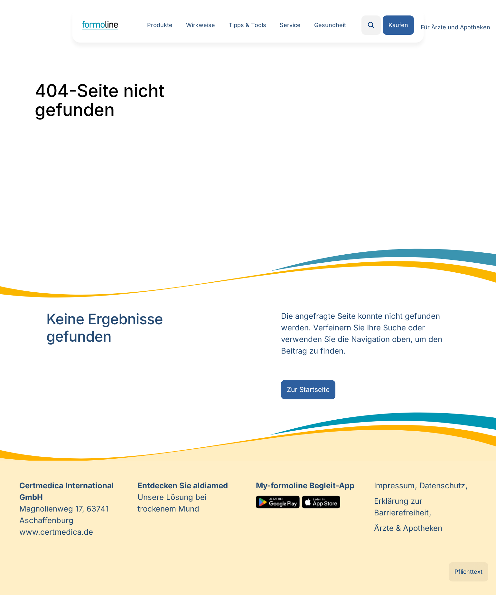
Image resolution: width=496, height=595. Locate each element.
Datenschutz (443, 485)
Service (290, 25)
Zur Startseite (308, 389)
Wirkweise (200, 25)
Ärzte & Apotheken (408, 528)
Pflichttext (468, 571)
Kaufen (398, 25)
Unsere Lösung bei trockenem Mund (182, 497)
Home (100, 25)
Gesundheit (330, 25)
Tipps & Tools (247, 25)
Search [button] (371, 25)
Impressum (395, 485)
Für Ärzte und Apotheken (455, 27)
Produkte (160, 25)
